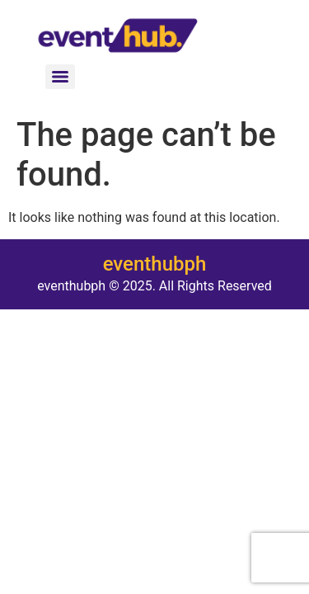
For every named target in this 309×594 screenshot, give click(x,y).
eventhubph (155, 264)
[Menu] (60, 76)
